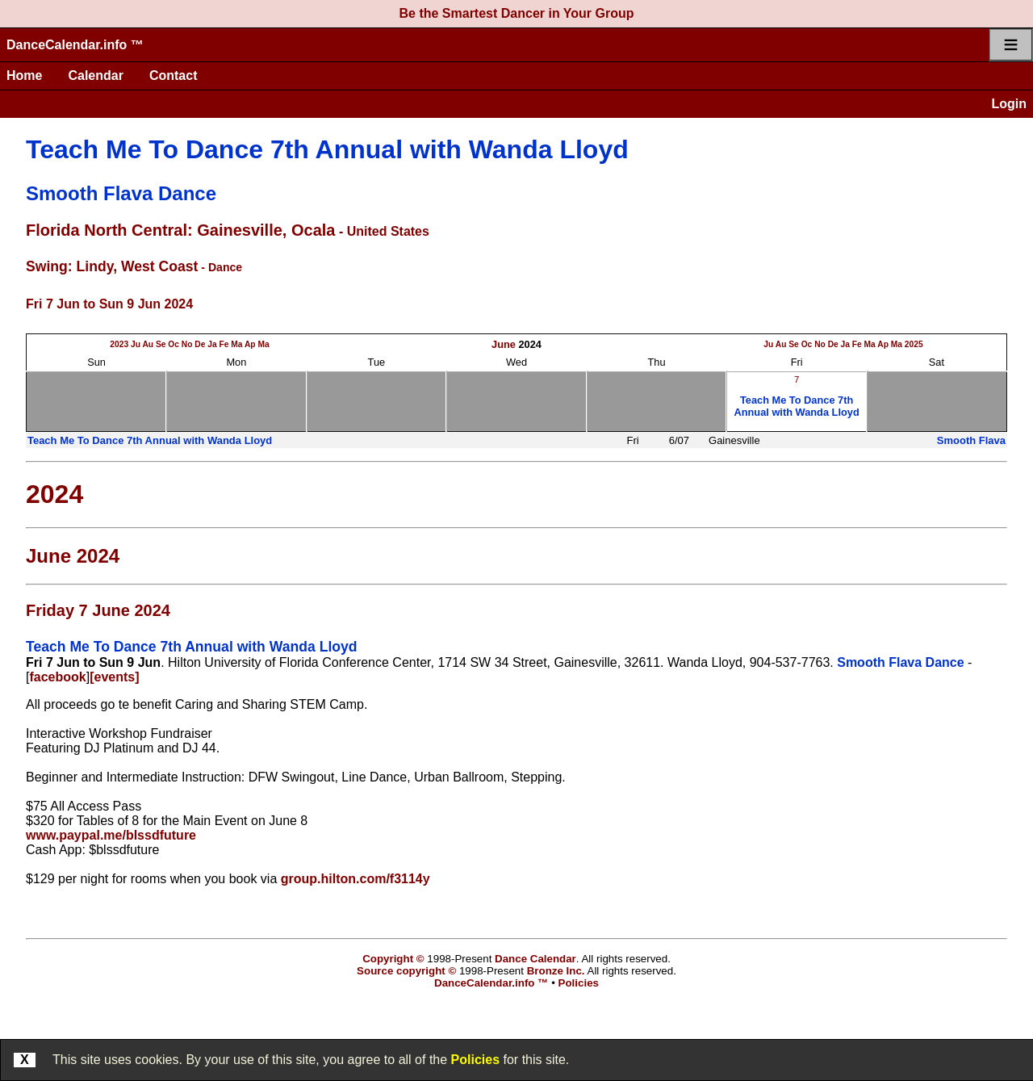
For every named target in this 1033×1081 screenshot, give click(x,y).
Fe (223, 344)
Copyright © (393, 959)
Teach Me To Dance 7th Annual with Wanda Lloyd (327, 149)
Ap (250, 344)
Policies (475, 1059)
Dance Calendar (535, 959)
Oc (173, 344)
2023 (119, 344)
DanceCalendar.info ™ (75, 45)
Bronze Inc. (556, 971)
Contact (173, 75)
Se (161, 344)
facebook (57, 677)
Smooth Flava (971, 440)
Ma (236, 344)
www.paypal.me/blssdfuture (111, 835)
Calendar (95, 75)
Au (147, 344)
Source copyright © (406, 971)
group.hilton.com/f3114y (355, 879)
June (503, 344)
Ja (211, 344)
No (187, 344)
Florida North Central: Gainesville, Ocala (180, 230)
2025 (914, 344)
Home (24, 75)
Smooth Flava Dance (121, 193)
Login (1009, 104)
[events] (114, 677)
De (199, 344)
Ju (135, 344)
